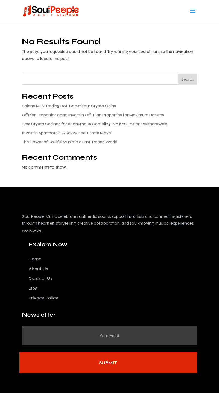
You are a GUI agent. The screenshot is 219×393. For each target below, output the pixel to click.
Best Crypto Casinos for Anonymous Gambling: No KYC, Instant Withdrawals (94, 123)
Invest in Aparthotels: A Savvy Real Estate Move (66, 132)
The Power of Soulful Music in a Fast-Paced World (69, 141)
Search (187, 79)
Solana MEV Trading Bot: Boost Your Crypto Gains (69, 105)
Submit (108, 362)
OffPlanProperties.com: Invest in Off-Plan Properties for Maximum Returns (93, 114)
